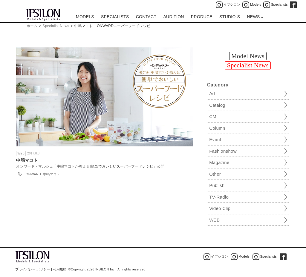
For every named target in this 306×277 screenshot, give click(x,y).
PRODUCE (201, 16)
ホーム (32, 26)
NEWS (255, 16)
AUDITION (173, 16)
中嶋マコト (27, 160)
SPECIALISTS (115, 16)
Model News (247, 56)
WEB (21, 153)
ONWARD (33, 174)
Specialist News (55, 26)
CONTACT (146, 16)
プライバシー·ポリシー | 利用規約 (40, 269)
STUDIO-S (229, 16)
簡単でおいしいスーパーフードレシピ (122, 166)
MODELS (85, 16)
